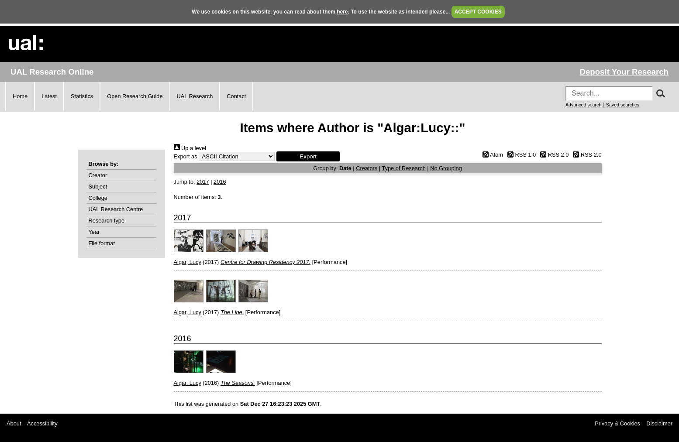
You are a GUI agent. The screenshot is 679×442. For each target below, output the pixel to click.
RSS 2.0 (553, 154)
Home (20, 96)
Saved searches (622, 104)
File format (102, 243)
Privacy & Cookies (617, 423)
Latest (49, 96)
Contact (236, 96)
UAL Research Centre (116, 209)
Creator (98, 175)
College (98, 198)
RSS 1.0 (520, 154)
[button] (308, 156)
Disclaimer (659, 423)
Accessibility (42, 423)
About (14, 423)
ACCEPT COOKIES (478, 12)
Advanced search (583, 104)
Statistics (82, 96)
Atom (491, 154)
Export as (185, 156)
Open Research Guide (134, 96)
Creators (366, 168)
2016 (220, 181)
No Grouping (446, 168)
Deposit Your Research (624, 71)
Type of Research (403, 168)
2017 (202, 181)
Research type (107, 220)
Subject (98, 186)
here (342, 12)
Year (94, 232)
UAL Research (195, 96)
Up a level (190, 148)
